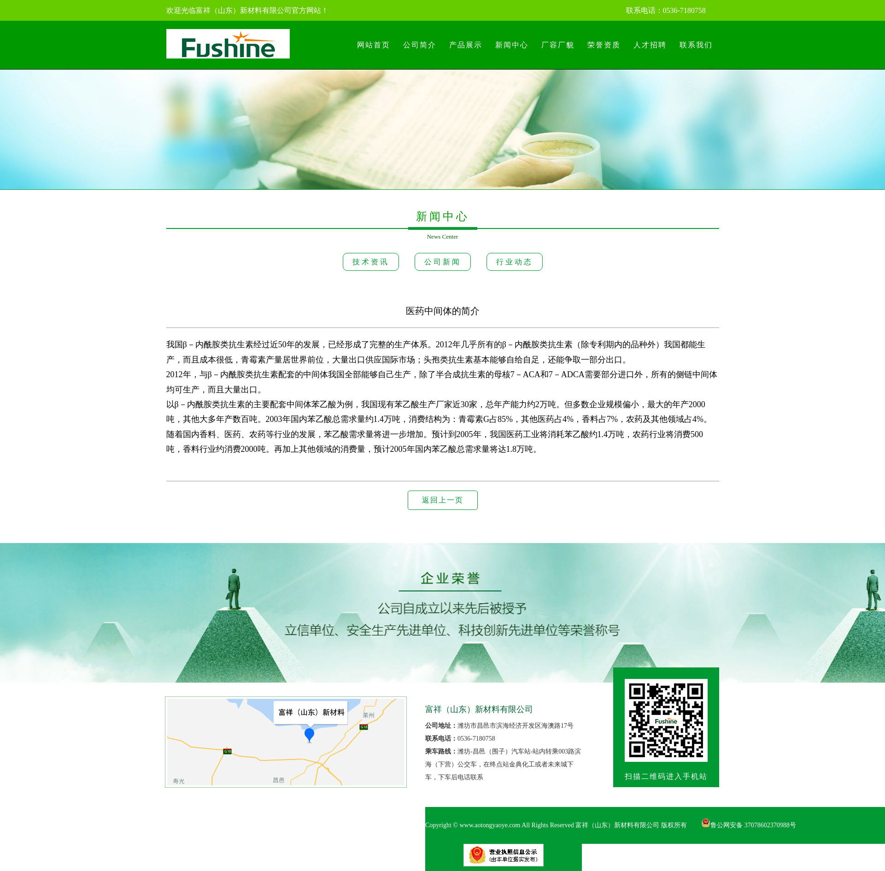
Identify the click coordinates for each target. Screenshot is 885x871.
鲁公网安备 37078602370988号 (748, 825)
